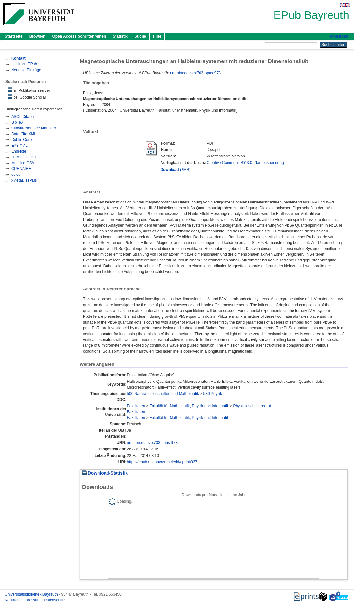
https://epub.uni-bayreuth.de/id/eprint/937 (162, 462)
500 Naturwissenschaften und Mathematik (163, 394)
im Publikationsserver (29, 90)
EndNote (18, 151)
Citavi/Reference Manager (33, 128)
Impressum (31, 600)
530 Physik (212, 394)
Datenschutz (54, 600)
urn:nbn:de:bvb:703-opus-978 (195, 73)
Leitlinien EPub (24, 64)
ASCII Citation (23, 116)
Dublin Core (21, 139)
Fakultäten (136, 406)
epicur (16, 174)
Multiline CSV (22, 163)
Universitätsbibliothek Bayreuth (32, 594)
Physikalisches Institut (252, 406)
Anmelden (339, 36)
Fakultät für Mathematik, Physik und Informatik (189, 406)
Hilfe (157, 36)
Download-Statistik (105, 473)
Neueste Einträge (26, 70)
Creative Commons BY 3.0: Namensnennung (245, 162)
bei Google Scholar (27, 96)
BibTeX (17, 122)
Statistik (120, 36)
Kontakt (12, 600)
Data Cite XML (23, 134)
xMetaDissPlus (24, 180)
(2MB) (175, 169)
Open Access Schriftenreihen (79, 36)
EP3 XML (19, 145)
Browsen (37, 36)
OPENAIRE (21, 168)
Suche (140, 36)
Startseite (14, 36)
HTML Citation (23, 157)
